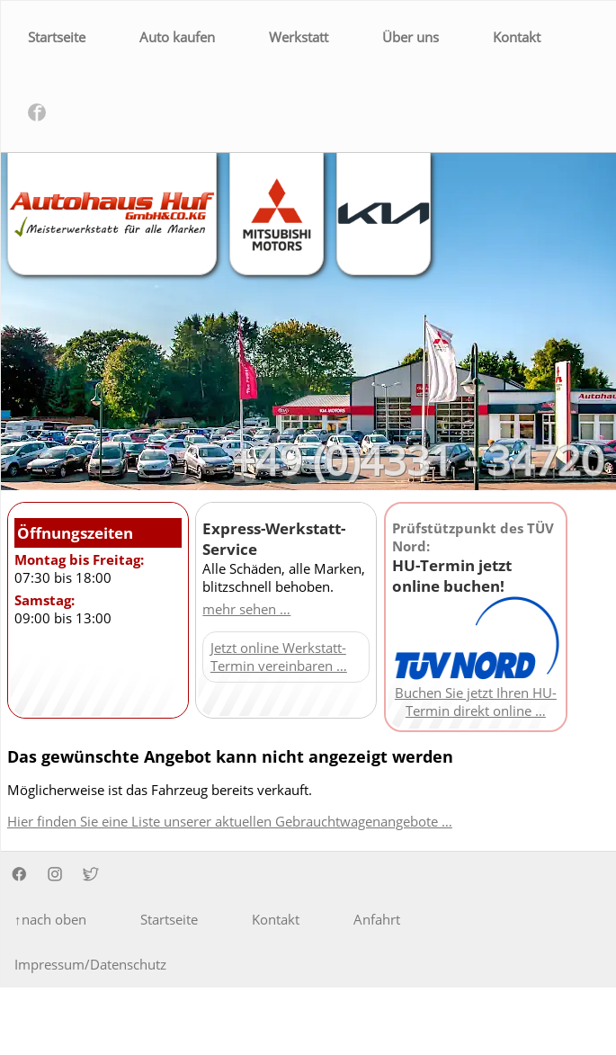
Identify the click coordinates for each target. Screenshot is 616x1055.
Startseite (56, 37)
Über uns (410, 37)
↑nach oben (50, 919)
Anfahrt (376, 919)
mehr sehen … (246, 609)
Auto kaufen (177, 37)
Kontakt (516, 37)
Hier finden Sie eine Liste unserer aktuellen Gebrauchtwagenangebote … (229, 821)
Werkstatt (298, 37)
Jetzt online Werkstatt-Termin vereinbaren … (278, 657)
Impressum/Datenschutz (90, 964)
